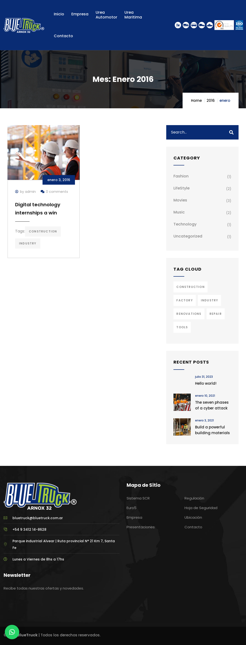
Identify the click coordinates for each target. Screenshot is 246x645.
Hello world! (205, 383)
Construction (43, 231)
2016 (211, 100)
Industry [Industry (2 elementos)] (209, 300)
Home (196, 100)
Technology (185, 224)
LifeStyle (181, 188)
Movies (180, 200)
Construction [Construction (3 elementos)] (190, 287)
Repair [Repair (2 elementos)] (215, 314)
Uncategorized (187, 236)
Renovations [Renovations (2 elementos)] (188, 314)
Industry (28, 243)
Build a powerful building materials (212, 430)
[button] (12, 632)
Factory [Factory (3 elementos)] (184, 300)
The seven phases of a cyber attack (212, 405)
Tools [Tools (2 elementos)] (182, 327)
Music (179, 212)
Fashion (181, 176)
